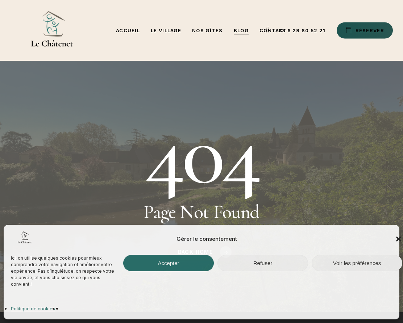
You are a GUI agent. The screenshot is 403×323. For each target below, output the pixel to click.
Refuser (263, 263)
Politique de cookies (33, 308)
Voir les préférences (357, 263)
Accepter (168, 263)
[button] (398, 239)
